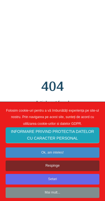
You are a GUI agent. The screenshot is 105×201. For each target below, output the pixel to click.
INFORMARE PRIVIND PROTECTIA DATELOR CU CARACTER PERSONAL (52, 137)
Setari (52, 181)
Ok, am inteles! (52, 155)
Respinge (52, 168)
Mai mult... (52, 195)
